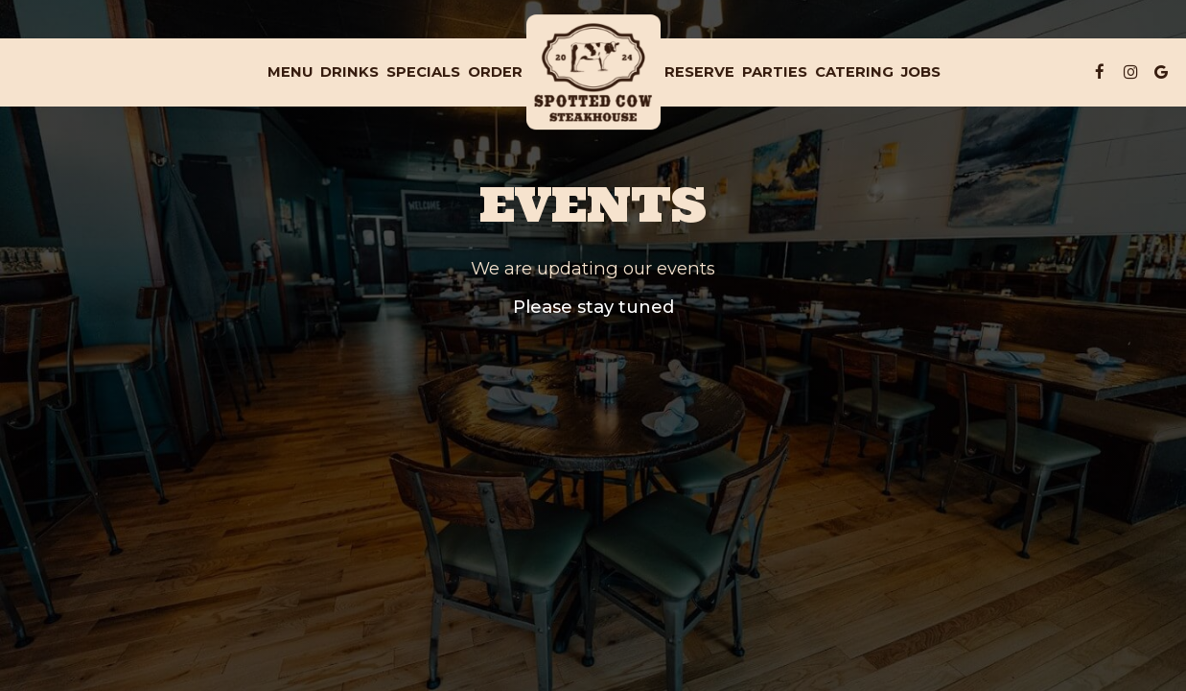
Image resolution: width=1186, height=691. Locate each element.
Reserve (699, 72)
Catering (854, 72)
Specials (423, 72)
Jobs (921, 72)
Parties (774, 72)
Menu (290, 72)
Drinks (349, 72)
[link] (593, 72)
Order (495, 72)
